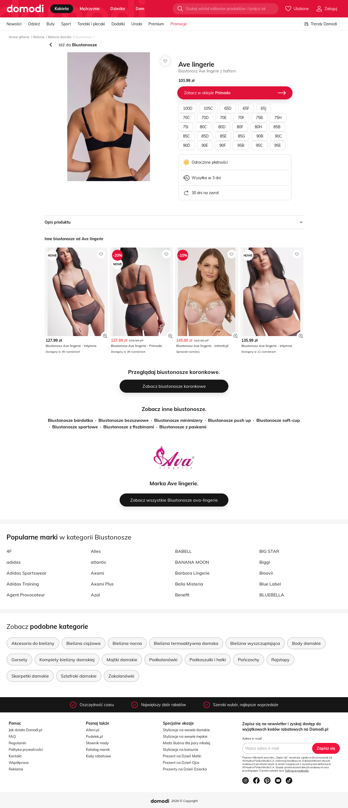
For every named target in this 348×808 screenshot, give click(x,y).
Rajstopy (280, 659)
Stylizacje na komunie (180, 749)
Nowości (14, 24)
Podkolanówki (163, 659)
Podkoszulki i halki (207, 659)
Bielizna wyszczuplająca (255, 643)
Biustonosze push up (229, 420)
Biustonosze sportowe (75, 426)
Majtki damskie (122, 659)
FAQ (12, 736)
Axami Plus (102, 584)
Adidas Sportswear (26, 573)
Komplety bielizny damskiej (67, 659)
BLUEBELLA (271, 594)
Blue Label (270, 584)
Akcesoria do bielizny (32, 643)
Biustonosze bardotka (70, 420)
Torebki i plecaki (91, 24)
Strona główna (19, 37)
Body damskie (306, 643)
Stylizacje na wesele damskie (186, 730)
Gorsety (19, 659)
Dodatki (118, 24)
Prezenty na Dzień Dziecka (185, 769)
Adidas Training (23, 584)
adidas (14, 562)
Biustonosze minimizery (178, 420)
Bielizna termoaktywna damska (186, 643)
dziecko (117, 8)
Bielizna (38, 37)
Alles (96, 551)
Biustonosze (83, 37)
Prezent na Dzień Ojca (181, 762)
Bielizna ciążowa (83, 643)
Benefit (182, 594)
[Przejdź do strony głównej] (25, 8)
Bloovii (266, 573)
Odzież (34, 24)
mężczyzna (90, 8)
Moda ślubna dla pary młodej (186, 743)
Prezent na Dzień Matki (182, 756)
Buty (50, 24)
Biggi (264, 562)
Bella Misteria (189, 584)
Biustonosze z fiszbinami (128, 426)
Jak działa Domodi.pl (25, 730)
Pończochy (248, 659)
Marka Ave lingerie (173, 483)
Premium (156, 24)
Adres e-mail (252, 738)
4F (9, 551)
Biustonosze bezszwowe (123, 420)
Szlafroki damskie (79, 676)
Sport (66, 24)
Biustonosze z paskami (182, 426)
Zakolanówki (121, 676)
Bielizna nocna (127, 643)
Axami (97, 573)
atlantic (98, 562)
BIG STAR (269, 551)
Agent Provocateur (26, 594)
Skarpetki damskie (30, 676)
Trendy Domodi (320, 24)
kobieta (62, 8)
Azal (95, 594)
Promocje (178, 24)
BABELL (183, 551)
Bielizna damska (60, 37)
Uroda (136, 24)
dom (140, 8)
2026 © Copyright (184, 801)
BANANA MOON (192, 562)
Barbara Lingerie (192, 573)
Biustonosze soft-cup (278, 420)
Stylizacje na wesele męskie (185, 736)
